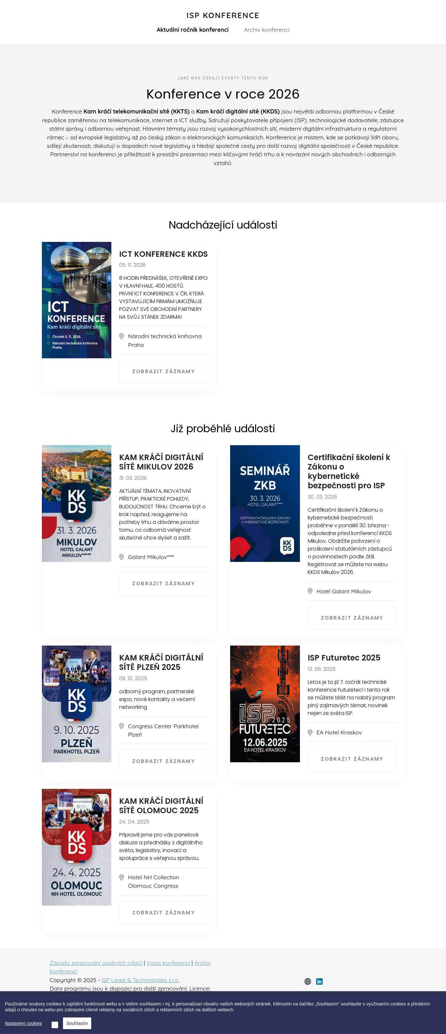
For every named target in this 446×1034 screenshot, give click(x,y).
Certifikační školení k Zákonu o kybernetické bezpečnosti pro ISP (349, 471)
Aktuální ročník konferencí (193, 29)
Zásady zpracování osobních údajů (96, 962)
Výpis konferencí (168, 962)
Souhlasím (77, 1023)
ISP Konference (223, 15)
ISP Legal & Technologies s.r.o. (141, 979)
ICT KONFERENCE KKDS (163, 254)
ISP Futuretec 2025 (344, 657)
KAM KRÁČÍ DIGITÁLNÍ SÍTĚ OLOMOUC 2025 (161, 806)
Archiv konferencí (267, 29)
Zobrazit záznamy (163, 371)
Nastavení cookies (23, 1023)
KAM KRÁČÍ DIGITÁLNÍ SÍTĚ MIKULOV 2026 (161, 462)
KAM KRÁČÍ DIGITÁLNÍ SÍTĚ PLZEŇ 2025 (161, 662)
